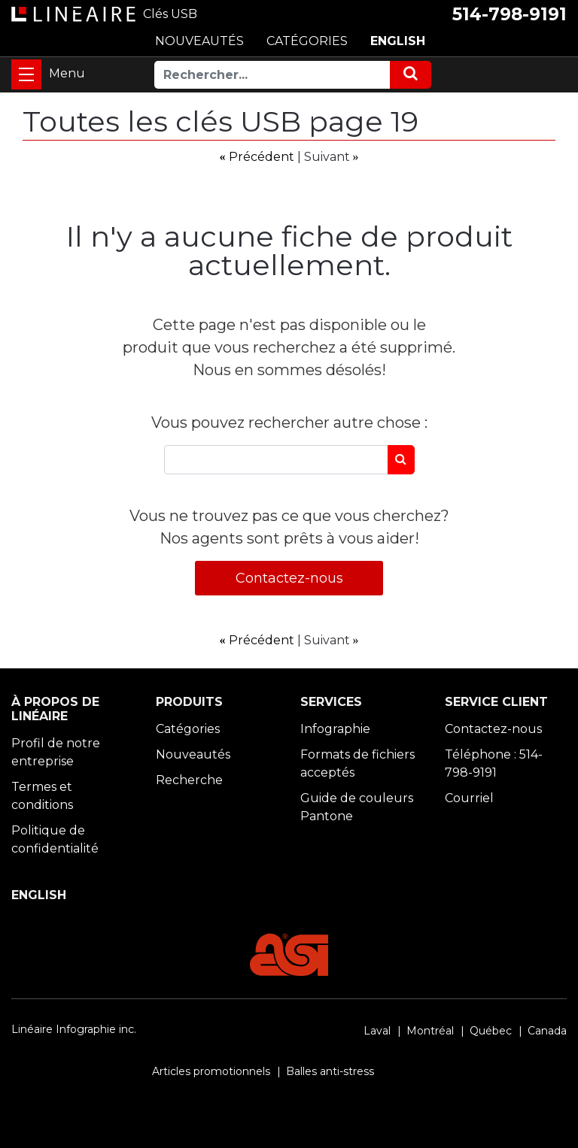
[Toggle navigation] (26, 74)
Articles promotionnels (211, 1071)
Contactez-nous (289, 578)
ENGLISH (397, 41)
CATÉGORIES (307, 41)
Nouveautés (193, 754)
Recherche (189, 780)
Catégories (188, 729)
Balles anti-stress (330, 1071)
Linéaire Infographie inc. (73, 1029)
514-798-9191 (509, 14)
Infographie (335, 729)
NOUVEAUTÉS (199, 41)
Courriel (469, 798)
